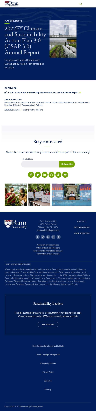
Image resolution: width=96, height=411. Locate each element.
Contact (81, 221)
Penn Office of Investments (48, 254)
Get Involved (48, 324)
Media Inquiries (82, 227)
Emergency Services (48, 363)
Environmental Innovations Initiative (48, 251)
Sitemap (48, 390)
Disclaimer (48, 381)
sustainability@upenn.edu (48, 230)
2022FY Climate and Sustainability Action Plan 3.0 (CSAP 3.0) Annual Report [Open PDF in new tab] (41, 92)
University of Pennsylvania (48, 245)
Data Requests (82, 233)
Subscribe (67, 164)
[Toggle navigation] (88, 4)
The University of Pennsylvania (31, 407)
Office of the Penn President (48, 248)
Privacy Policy (48, 372)
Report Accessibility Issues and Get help (48, 346)
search (81, 3)
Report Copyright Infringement (48, 355)
